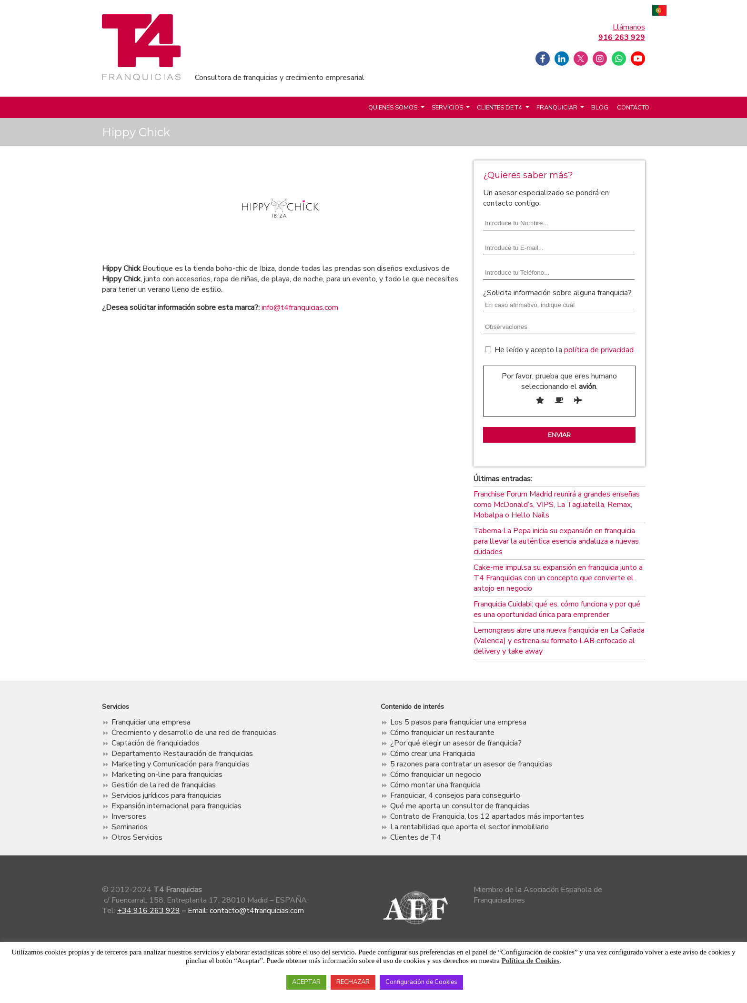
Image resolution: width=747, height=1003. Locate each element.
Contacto (633, 107)
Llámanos (621, 32)
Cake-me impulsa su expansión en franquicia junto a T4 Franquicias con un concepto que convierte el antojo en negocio (558, 578)
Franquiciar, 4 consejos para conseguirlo (455, 795)
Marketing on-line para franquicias (166, 774)
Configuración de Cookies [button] (421, 982)
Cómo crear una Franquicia (432, 753)
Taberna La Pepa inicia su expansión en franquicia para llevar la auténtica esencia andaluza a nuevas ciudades (556, 541)
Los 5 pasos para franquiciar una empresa (458, 722)
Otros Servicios (136, 837)
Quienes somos (392, 107)
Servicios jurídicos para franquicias (166, 795)
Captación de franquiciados (155, 743)
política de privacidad (599, 350)
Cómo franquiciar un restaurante (442, 732)
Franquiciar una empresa (151, 722)
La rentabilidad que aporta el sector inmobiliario (469, 827)
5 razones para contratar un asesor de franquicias (471, 764)
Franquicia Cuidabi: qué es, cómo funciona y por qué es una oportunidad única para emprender (557, 609)
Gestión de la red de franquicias (163, 785)
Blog (599, 107)
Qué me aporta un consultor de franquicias (460, 806)
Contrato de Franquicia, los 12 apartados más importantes (487, 816)
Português (659, 11)
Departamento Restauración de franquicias (182, 753)
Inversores (128, 816)
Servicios (447, 107)
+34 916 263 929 (148, 910)
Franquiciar (556, 107)
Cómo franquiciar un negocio (435, 774)
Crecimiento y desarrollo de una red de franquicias (193, 732)
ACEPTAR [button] (306, 982)
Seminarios (129, 827)
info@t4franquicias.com (300, 307)
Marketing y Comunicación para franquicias (180, 764)
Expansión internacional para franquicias (176, 806)
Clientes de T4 (499, 107)
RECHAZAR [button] (353, 982)
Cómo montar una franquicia (435, 785)
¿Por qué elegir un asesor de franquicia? (456, 743)
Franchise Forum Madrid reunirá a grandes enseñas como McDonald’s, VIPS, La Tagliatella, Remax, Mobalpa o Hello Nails (557, 504)
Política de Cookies (531, 960)
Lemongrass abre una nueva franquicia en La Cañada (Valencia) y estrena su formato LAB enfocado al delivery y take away (559, 640)
